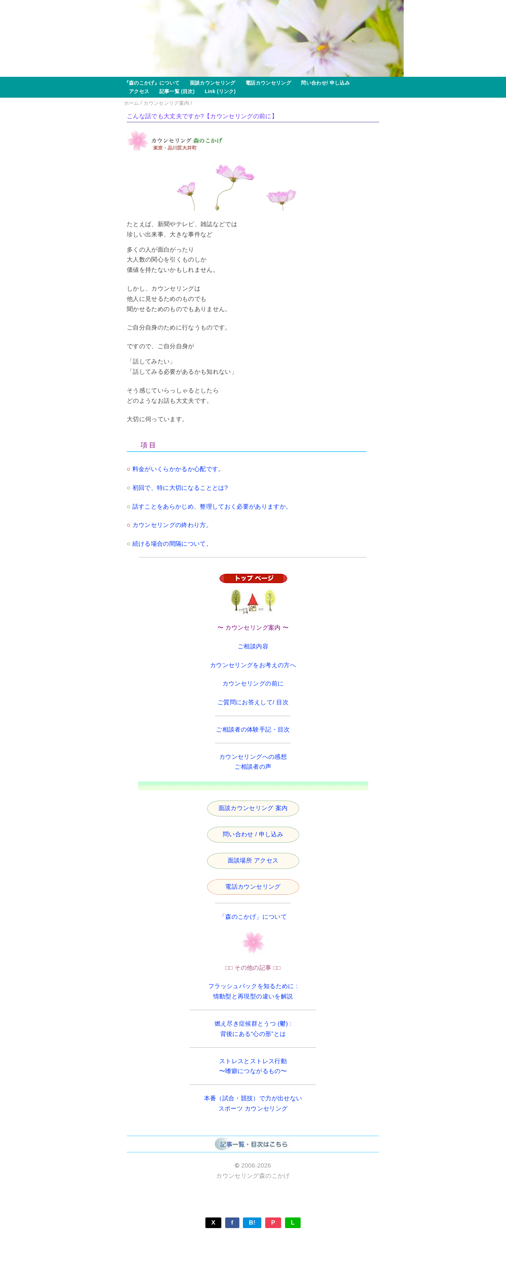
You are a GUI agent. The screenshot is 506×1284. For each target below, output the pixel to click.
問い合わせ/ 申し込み (323, 83)
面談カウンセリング (209, 83)
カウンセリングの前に (253, 683)
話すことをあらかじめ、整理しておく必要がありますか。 (212, 506)
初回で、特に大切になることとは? (180, 488)
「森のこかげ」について (253, 916)
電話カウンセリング (265, 83)
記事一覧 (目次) (174, 91)
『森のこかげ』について (152, 83)
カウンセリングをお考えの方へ (253, 665)
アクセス (136, 91)
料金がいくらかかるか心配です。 (178, 469)
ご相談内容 (253, 646)
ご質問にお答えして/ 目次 (253, 702)
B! (252, 1222)
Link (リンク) (218, 91)
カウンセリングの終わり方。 (172, 525)
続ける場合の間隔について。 (172, 543)
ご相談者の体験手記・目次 (253, 729)
